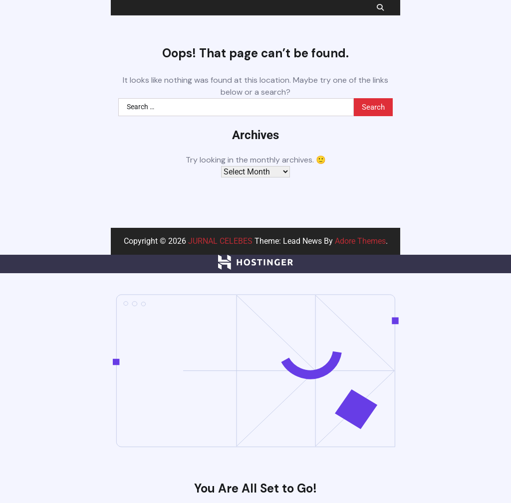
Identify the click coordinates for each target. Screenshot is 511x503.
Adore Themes (360, 241)
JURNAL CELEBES (220, 241)
